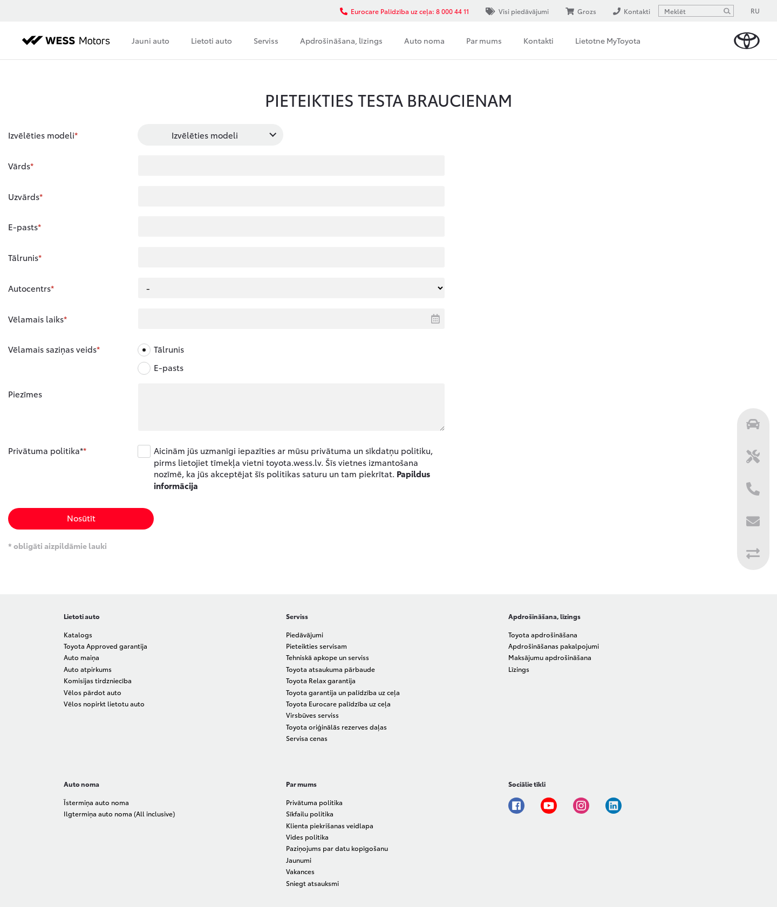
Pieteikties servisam (316, 645)
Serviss (266, 40)
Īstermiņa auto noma (96, 802)
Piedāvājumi (304, 634)
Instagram (581, 806)
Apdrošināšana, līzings (341, 40)
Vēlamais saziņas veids (52, 349)
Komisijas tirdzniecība (98, 680)
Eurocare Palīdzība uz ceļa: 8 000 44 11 (404, 11)
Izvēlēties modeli (41, 135)
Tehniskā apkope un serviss (327, 657)
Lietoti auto (211, 40)
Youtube (549, 806)
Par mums (484, 40)
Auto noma (424, 40)
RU (755, 10)
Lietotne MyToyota (607, 40)
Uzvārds (23, 196)
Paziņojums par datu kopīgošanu (337, 848)
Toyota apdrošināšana (542, 634)
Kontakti (538, 40)
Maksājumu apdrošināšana (549, 657)
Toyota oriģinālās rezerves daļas (336, 726)
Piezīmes (25, 394)
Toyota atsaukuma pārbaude (330, 669)
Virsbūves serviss (312, 714)
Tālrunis (23, 257)
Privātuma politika (314, 802)
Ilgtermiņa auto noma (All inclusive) (119, 813)
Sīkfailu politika (309, 813)
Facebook (516, 806)
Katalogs (78, 634)
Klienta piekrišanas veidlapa (329, 825)
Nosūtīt (81, 518)
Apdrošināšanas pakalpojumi (553, 645)
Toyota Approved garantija (105, 645)
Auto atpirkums (88, 669)
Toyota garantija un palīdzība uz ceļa (343, 692)
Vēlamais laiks (36, 319)
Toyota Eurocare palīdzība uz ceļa (338, 703)
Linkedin (613, 806)
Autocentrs (29, 288)
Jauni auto (150, 40)
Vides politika (307, 836)
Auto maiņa (81, 657)
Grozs (580, 11)
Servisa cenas (307, 738)
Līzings (518, 669)
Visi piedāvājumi (517, 11)
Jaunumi (298, 859)
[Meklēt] (727, 11)
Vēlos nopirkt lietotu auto (104, 703)
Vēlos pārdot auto (92, 692)
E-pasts (23, 226)
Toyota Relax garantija (321, 680)
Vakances (300, 871)
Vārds (19, 165)
